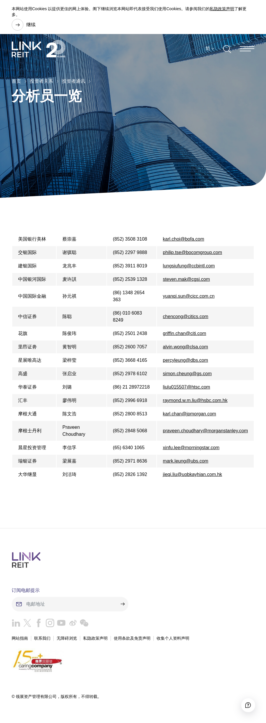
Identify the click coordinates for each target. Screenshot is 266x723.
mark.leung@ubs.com (185, 461)
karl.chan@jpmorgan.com (189, 413)
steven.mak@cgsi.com (186, 279)
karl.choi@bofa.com (183, 239)
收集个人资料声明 (173, 638)
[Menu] (247, 49)
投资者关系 (41, 81)
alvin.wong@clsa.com (185, 346)
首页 (16, 81)
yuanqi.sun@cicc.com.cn (188, 296)
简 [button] (207, 49)
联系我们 (42, 638)
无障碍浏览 (67, 638)
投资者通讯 (73, 81)
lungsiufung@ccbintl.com (189, 265)
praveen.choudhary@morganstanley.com (205, 430)
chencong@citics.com (185, 316)
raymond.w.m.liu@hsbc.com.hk (195, 400)
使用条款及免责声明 (132, 638)
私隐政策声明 (222, 8)
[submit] (122, 604)
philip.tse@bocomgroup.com (192, 252)
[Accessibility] (247, 704)
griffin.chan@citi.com (184, 333)
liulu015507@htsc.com (186, 387)
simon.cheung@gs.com (187, 373)
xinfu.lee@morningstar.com (191, 447)
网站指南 (20, 638)
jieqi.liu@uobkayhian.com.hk (192, 474)
